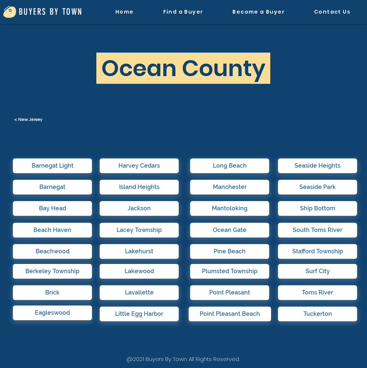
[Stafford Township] (317, 251)
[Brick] (52, 292)
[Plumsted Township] (229, 271)
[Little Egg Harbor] (139, 314)
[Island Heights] (139, 187)
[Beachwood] (52, 251)
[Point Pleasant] (229, 292)
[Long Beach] (229, 165)
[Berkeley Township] (52, 271)
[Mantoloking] (229, 208)
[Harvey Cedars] (139, 165)
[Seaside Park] (317, 187)
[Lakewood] (139, 271)
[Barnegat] (52, 187)
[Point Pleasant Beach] (230, 314)
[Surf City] (317, 271)
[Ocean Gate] (229, 230)
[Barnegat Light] (52, 165)
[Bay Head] (52, 208)
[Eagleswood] (52, 313)
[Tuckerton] (317, 314)
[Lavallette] (139, 292)
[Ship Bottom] (317, 208)
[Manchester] (229, 187)
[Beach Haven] (52, 230)
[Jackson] (139, 208)
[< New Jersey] (29, 119)
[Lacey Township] (139, 230)
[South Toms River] (317, 230)
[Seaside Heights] (317, 165)
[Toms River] (317, 292)
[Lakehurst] (139, 251)
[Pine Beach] (229, 251)
